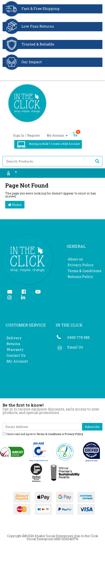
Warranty (15, 349)
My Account (57, 135)
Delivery (14, 338)
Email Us (75, 347)
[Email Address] (42, 427)
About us (75, 259)
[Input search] (47, 161)
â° (12, 173)
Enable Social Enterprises (54, 536)
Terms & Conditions (84, 270)
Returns (13, 343)
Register (33, 135)
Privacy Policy (81, 265)
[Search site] (97, 161)
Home (15, 205)
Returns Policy (80, 276)
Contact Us (15, 355)
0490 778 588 (78, 337)
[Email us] (11, 292)
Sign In (18, 135)
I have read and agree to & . (43, 433)
